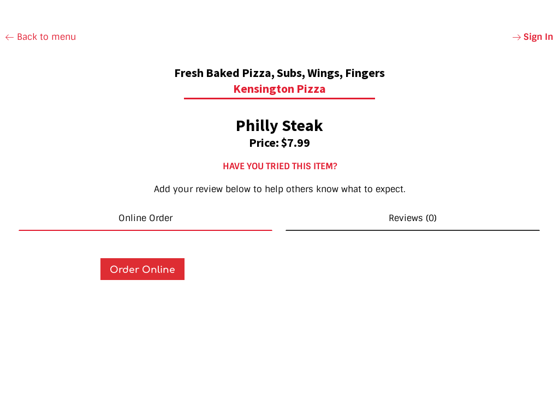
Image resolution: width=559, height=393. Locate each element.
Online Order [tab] (145, 218)
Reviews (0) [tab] (413, 218)
